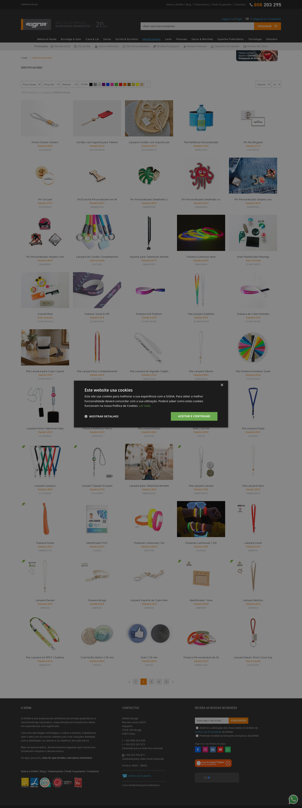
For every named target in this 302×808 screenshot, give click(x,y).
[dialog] (151, 404)
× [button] (221, 385)
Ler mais (144, 406)
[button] (101, 416)
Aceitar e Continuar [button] (194, 416)
